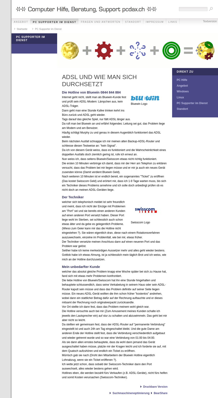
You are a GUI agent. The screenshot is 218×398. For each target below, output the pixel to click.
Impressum (155, 22)
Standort (133, 22)
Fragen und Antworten (100, 22)
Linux (180, 97)
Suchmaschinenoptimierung (130, 393)
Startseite (22, 29)
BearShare (161, 393)
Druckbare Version (155, 386)
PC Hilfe (182, 80)
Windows (183, 91)
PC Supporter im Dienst (54, 22)
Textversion (210, 21)
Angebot (21, 22)
